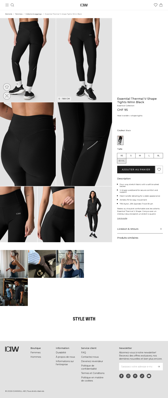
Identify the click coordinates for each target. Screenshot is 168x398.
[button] (28, 60)
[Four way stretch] (7, 94)
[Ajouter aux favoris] (159, 169)
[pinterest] (135, 376)
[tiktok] (142, 376)
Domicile (8, 14)
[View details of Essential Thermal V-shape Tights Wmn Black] (120, 140)
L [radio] (149, 155)
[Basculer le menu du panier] (161, 5)
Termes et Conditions (92, 373)
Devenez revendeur (92, 361)
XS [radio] (121, 155)
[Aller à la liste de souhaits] (155, 5)
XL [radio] (158, 155)
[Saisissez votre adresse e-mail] (136, 366)
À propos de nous (65, 356)
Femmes (19, 14)
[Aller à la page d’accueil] (84, 5)
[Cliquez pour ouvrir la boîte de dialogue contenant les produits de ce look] (14, 264)
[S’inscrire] (159, 366)
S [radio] (130, 155)
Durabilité (61, 352)
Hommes (35, 356)
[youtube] (149, 376)
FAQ (83, 352)
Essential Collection (125, 105)
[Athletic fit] (7, 86)
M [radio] (140, 155)
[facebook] (121, 376)
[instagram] (128, 376)
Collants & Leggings (34, 14)
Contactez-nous (90, 356)
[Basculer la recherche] (12, 5)
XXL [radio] (121, 161)
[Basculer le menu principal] (7, 5)
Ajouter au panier (136, 169)
